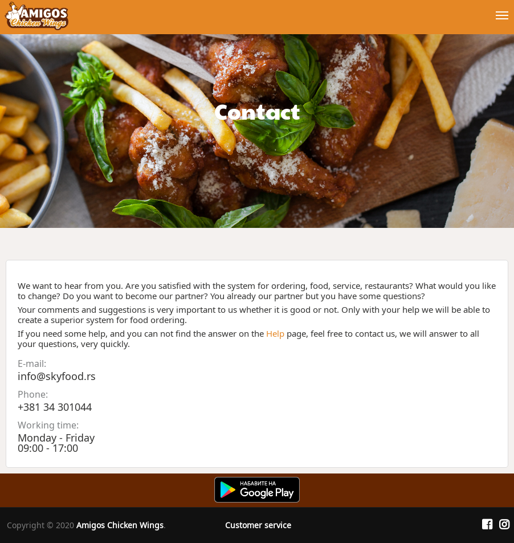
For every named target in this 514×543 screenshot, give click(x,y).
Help (275, 333)
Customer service (258, 525)
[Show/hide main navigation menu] (257, 10)
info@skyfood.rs (57, 376)
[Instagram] (504, 524)
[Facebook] (487, 524)
